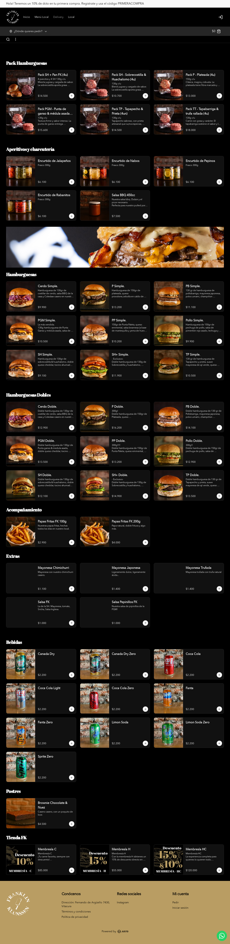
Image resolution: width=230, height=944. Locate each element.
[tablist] (115, 454)
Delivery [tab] (93, 454)
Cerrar (115, 499)
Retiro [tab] (136, 454)
